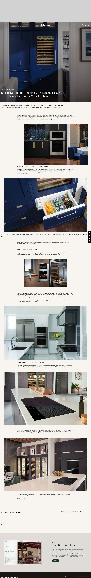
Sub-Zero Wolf (67, 117)
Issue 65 (80, 25)
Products (12, 25)
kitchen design (64, 511)
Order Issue (55, 560)
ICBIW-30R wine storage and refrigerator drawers (31, 169)
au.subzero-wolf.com (22, 500)
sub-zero (81, 511)
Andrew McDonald (10, 89)
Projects (3, 25)
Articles (7, 25)
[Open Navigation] (88, 25)
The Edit (17, 25)
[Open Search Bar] (85, 25)
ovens (70, 511)
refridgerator (75, 511)
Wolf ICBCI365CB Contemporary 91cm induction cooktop (49, 365)
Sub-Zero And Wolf (66, 513)
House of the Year (72, 25)
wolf (80, 513)
